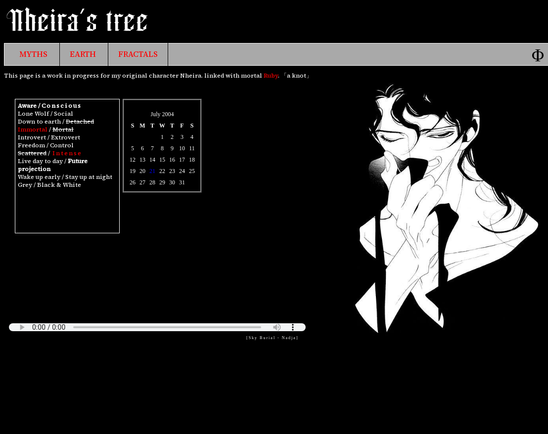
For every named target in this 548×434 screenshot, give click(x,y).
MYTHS (33, 53)
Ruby (271, 76)
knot (299, 76)
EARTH (83, 53)
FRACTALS (138, 53)
